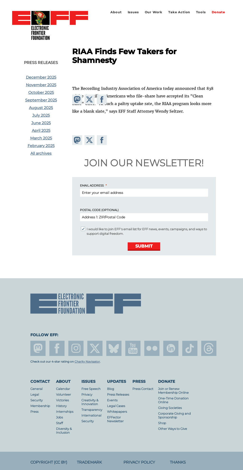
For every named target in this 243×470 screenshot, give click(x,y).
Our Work (153, 12)
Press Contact (142, 389)
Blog (110, 389)
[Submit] (144, 246)
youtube (132, 348)
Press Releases (41, 63)
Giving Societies (170, 408)
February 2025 (41, 146)
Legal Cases (116, 406)
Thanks (178, 462)
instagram (76, 348)
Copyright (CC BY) (48, 462)
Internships (64, 411)
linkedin (170, 348)
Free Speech (91, 389)
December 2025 (41, 77)
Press (34, 411)
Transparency (91, 410)
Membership (40, 406)
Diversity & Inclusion (64, 430)
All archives (40, 153)
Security (36, 400)
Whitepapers (117, 411)
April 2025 (41, 130)
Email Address (92, 185)
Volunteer (63, 394)
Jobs (59, 417)
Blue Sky (114, 348)
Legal (34, 394)
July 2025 (41, 115)
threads (208, 348)
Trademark (89, 462)
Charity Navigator (87, 361)
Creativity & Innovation (89, 402)
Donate (218, 12)
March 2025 (41, 138)
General (36, 389)
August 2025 (41, 108)
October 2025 (41, 92)
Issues (133, 12)
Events (112, 400)
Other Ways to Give (172, 429)
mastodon (38, 348)
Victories (62, 400)
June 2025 (41, 123)
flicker (151, 348)
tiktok (189, 348)
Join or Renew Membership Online (173, 390)
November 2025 (41, 85)
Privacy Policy (139, 462)
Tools (201, 12)
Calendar (63, 389)
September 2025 (41, 100)
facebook (57, 348)
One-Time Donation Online (173, 400)
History (61, 406)
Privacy (86, 394)
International (91, 415)
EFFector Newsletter (115, 419)
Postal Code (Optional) (99, 210)
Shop (162, 423)
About (116, 12)
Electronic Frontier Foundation (50, 25)
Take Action (179, 12)
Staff (59, 423)
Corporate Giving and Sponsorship (174, 415)
